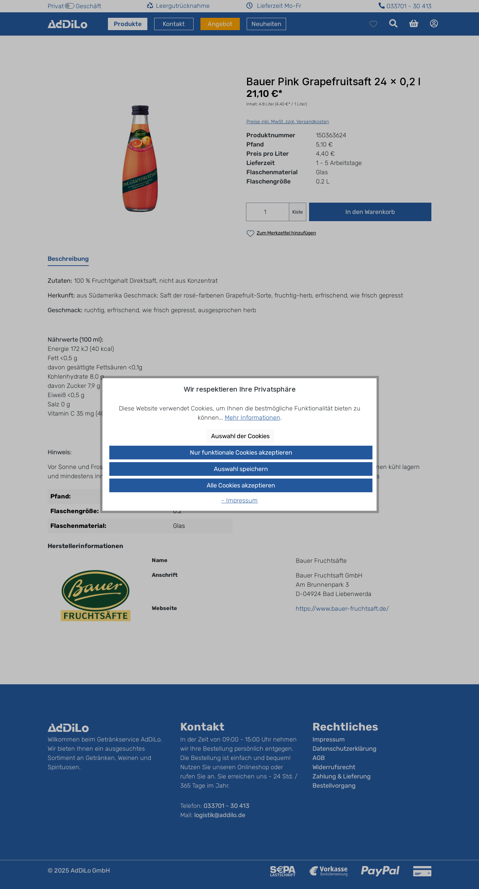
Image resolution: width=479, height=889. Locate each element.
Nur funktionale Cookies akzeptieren (241, 452)
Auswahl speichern (241, 469)
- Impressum (239, 500)
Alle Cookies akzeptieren (241, 485)
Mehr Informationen (252, 417)
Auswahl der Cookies (240, 436)
